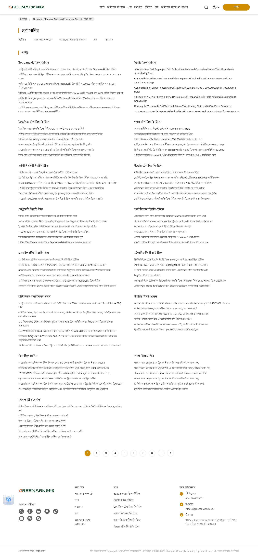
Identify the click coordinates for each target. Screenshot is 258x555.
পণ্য (129, 7)
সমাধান (138, 7)
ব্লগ (156, 7)
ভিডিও (149, 7)
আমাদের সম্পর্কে (116, 7)
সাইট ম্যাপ (40, 551)
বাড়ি (102, 7)
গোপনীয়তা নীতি (26, 551)
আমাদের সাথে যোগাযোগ (174, 7)
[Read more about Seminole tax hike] (161, 453)
